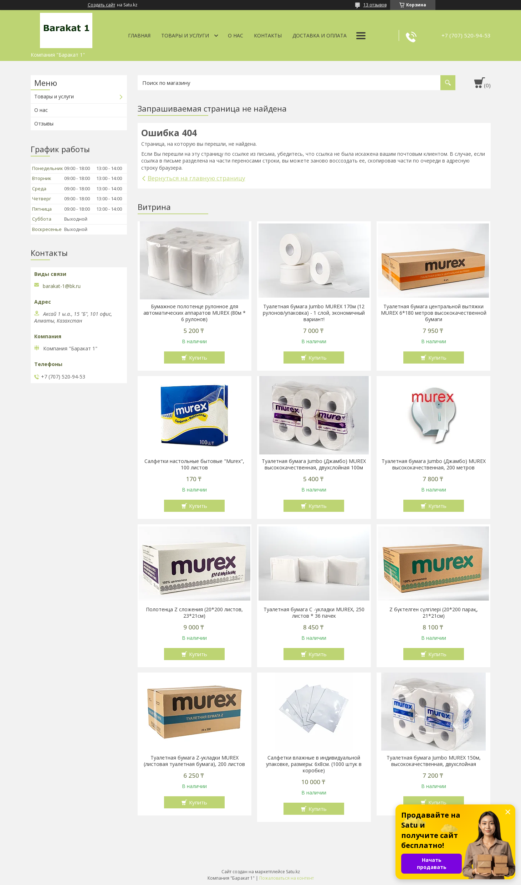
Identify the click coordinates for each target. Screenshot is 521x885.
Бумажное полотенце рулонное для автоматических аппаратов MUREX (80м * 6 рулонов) (194, 313)
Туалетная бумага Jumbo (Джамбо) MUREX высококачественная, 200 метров (434, 464)
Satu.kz (293, 872)
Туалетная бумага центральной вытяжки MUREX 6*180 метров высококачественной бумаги (433, 313)
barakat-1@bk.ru (62, 286)
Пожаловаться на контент (286, 878)
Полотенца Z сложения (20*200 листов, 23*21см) (194, 612)
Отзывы (43, 123)
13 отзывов (375, 5)
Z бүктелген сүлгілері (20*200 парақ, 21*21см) (433, 612)
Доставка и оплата (319, 35)
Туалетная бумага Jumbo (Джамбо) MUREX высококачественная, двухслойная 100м (314, 464)
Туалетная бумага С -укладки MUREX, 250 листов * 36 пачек (314, 612)
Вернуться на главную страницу (196, 178)
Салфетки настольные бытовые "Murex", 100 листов (194, 464)
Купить (198, 357)
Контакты (268, 35)
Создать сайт (101, 4)
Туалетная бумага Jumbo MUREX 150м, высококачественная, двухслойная (434, 761)
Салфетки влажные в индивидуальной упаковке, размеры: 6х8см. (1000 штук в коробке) (314, 764)
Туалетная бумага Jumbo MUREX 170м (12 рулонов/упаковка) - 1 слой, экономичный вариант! (314, 313)
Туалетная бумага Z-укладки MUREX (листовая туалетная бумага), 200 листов (194, 761)
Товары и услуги (185, 35)
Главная (139, 35)
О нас (235, 35)
